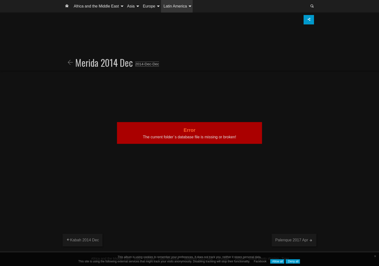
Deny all (293, 261)
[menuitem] (67, 6)
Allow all (277, 261)
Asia (131, 6)
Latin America (175, 6)
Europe (149, 6)
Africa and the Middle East (96, 6)
